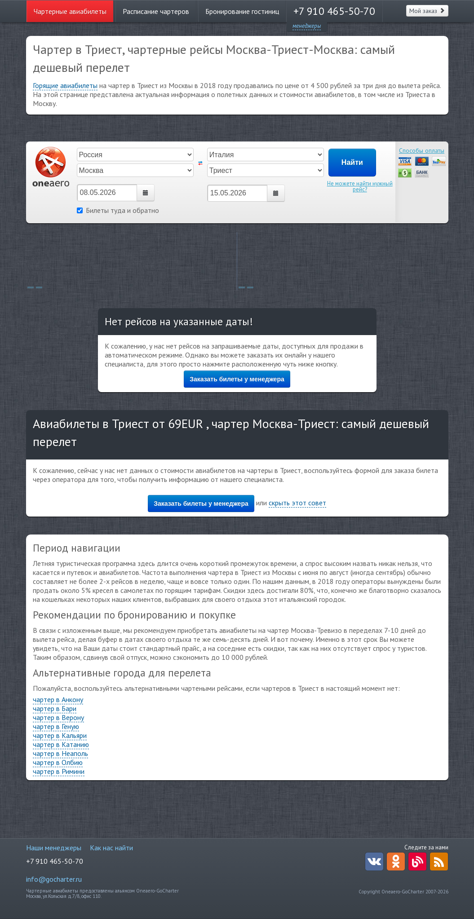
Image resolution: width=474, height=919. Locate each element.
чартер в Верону (58, 717)
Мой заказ (427, 11)
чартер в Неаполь (60, 753)
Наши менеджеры (53, 847)
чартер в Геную (56, 726)
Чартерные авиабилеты (70, 11)
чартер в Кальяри (60, 735)
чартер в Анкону (58, 699)
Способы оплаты (421, 150)
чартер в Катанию (61, 744)
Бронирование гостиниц (242, 11)
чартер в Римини (58, 771)
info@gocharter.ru (54, 879)
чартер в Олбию (58, 762)
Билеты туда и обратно (118, 210)
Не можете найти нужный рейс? (360, 186)
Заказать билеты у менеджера (237, 379)
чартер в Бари (54, 708)
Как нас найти (111, 847)
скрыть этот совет (297, 502)
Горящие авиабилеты (65, 85)
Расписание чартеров (156, 11)
